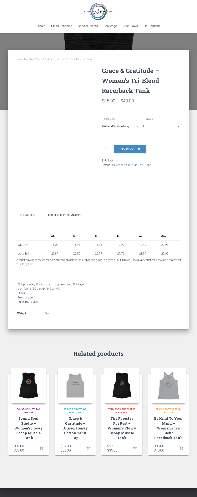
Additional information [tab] (64, 215)
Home (19, 59)
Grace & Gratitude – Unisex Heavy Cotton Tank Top (75, 428)
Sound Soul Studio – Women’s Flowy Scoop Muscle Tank (28, 428)
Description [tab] (27, 215)
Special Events (88, 26)
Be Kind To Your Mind (168, 409)
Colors (109, 118)
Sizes (149, 118)
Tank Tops (29, 59)
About (41, 26)
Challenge (110, 26)
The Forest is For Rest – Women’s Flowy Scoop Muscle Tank (122, 428)
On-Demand (152, 26)
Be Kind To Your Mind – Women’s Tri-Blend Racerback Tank (168, 428)
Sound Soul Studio (28, 409)
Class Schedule (61, 26)
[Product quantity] (107, 148)
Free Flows (130, 26)
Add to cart (128, 149)
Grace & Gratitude (126, 164)
